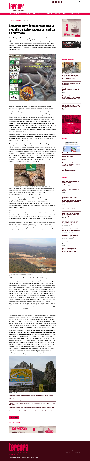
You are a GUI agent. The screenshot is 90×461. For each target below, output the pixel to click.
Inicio (11, 14)
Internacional (31, 14)
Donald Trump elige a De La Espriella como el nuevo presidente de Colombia (69, 250)
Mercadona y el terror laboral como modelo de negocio (70, 236)
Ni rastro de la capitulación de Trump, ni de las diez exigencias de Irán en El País (71, 164)
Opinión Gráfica (75, 14)
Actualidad (18, 21)
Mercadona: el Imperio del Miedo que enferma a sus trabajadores (71, 230)
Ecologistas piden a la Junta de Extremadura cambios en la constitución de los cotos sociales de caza (31, 411)
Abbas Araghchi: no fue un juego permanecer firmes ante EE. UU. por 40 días (71, 107)
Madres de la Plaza (67, 156)
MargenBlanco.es (16, 458)
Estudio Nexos (30, 458)
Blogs (57, 14)
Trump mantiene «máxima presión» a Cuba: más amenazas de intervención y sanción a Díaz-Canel (71, 98)
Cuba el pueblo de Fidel (68, 208)
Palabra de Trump (67, 153)
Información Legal (70, 452)
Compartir (14, 418)
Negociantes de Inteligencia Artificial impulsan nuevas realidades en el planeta (70, 223)
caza (10, 422)
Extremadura (16, 422)
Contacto (37, 451)
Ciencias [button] (49, 14)
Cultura (41, 14)
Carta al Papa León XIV (68, 242)
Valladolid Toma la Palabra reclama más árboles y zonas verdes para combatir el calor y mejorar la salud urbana (70, 76)
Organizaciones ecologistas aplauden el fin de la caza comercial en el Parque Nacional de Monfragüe (32, 404)
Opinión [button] (64, 14)
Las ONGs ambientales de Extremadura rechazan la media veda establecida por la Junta (31, 408)
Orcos (64, 160)
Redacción (11, 21)
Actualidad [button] (18, 14)
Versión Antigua (78, 452)
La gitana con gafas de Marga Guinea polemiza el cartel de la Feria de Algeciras (70, 215)
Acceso (36, 458)
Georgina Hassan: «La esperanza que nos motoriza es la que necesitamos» (71, 171)
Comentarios (61, 451)
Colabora (45, 451)
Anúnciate (52, 451)
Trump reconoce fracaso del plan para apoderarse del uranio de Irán (71, 90)
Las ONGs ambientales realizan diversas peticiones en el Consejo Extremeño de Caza (31, 396)
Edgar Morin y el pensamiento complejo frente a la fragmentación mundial (70, 183)
